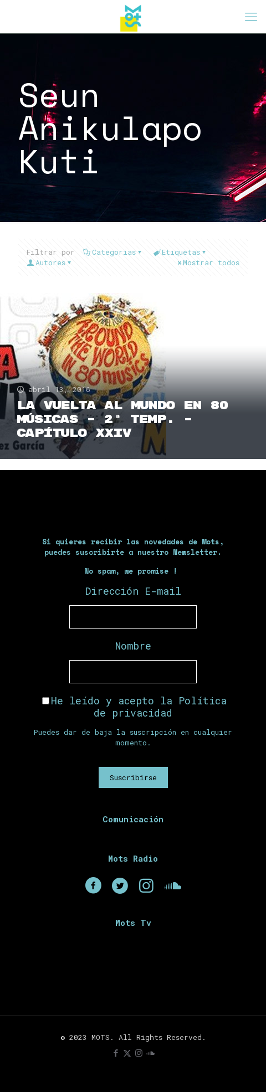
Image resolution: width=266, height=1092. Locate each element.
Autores (50, 262)
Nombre (133, 646)
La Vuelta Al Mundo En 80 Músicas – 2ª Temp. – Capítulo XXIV (122, 419)
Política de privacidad (160, 706)
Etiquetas (180, 252)
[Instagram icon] (139, 1052)
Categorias (113, 252)
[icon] (150, 1052)
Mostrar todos (207, 262)
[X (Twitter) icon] (127, 1052)
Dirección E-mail (133, 591)
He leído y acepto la (134, 706)
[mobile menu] (251, 16)
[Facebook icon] (115, 1052)
